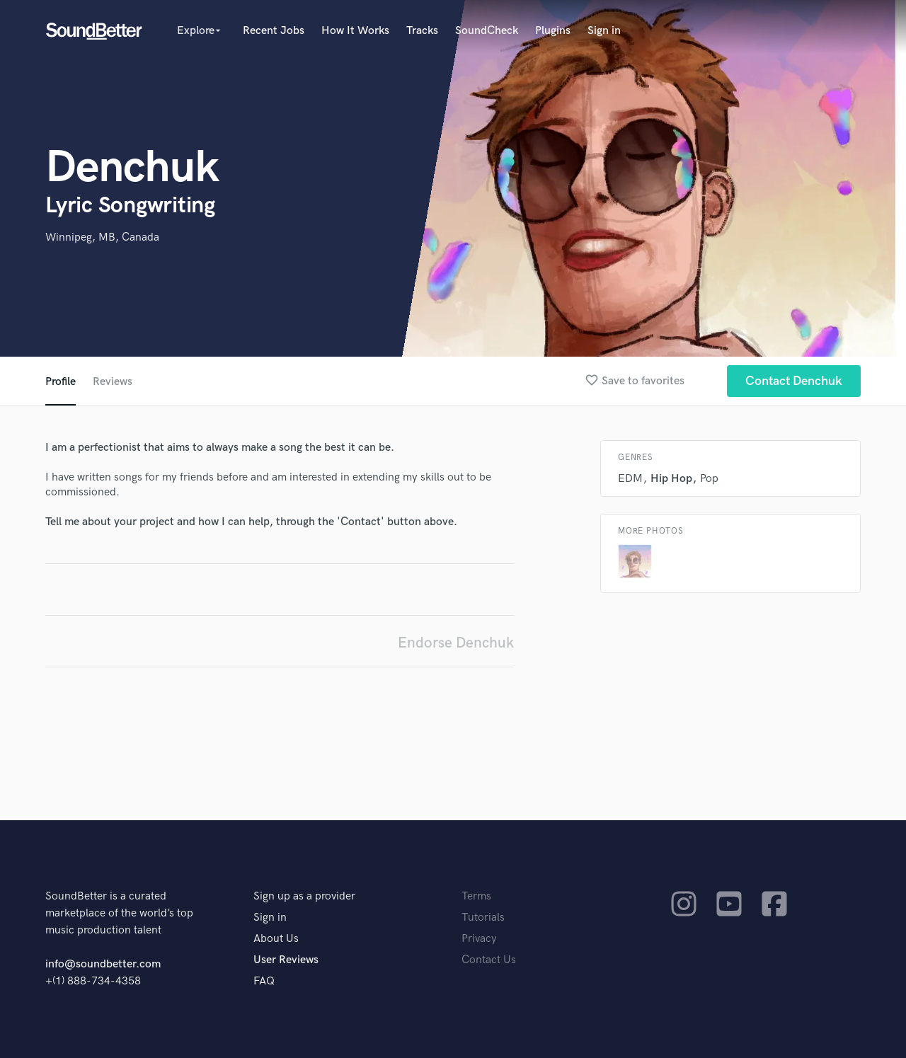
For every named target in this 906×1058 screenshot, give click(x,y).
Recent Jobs (273, 31)
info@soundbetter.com (103, 964)
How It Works (355, 31)
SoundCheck (486, 31)
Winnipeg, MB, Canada (102, 237)
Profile (60, 382)
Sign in (604, 31)
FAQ (264, 981)
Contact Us (488, 960)
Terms (476, 896)
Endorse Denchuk (456, 643)
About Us (276, 938)
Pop (709, 478)
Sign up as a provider (304, 896)
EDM (630, 478)
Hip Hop (671, 478)
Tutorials (483, 917)
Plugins (552, 31)
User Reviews (286, 960)
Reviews (112, 382)
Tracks (422, 31)
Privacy (479, 938)
